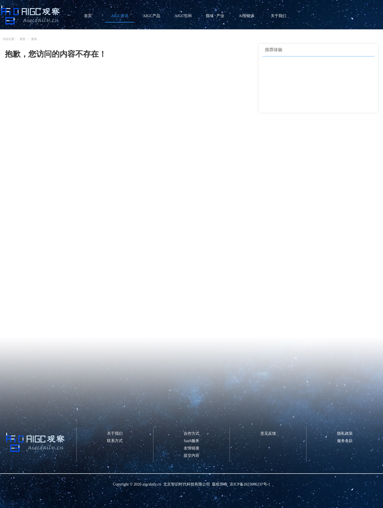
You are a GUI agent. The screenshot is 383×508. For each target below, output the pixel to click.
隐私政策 (345, 433)
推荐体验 (273, 50)
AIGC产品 (151, 16)
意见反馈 (268, 433)
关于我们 (278, 16)
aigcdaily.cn (151, 484)
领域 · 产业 (215, 16)
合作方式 (191, 433)
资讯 (34, 39)
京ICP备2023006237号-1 (250, 484)
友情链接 (191, 448)
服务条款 (345, 441)
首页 (88, 16)
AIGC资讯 (119, 16)
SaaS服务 (191, 441)
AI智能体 (247, 16)
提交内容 (191, 455)
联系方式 (115, 441)
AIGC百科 (183, 16)
